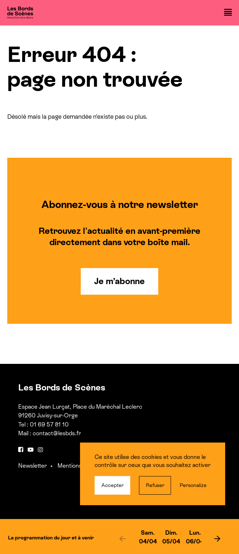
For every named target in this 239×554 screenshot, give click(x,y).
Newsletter (32, 465)
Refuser (155, 485)
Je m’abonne (119, 281)
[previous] (122, 538)
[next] (217, 538)
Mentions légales (79, 465)
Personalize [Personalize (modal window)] (193, 485)
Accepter (112, 485)
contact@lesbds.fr (57, 433)
